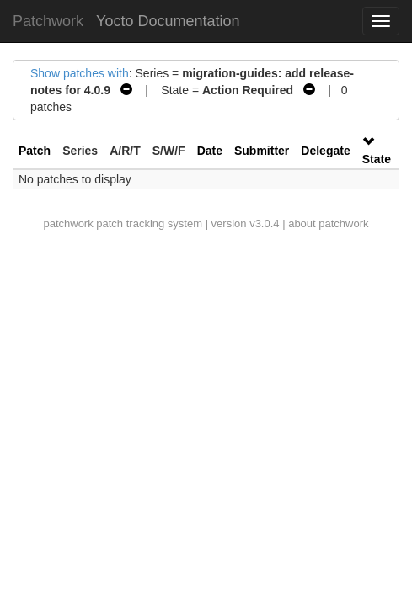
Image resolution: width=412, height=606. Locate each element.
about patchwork (328, 223)
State (376, 159)
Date (209, 150)
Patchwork (48, 21)
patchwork (68, 223)
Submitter (261, 150)
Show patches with (79, 73)
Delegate (325, 150)
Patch (35, 150)
